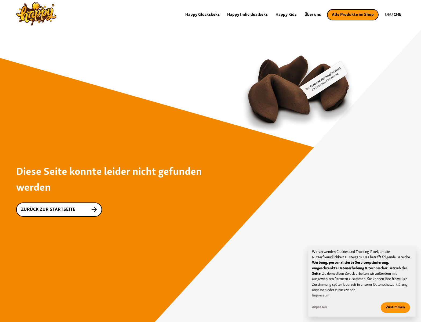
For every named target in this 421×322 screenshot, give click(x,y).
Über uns (312, 15)
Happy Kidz (286, 15)
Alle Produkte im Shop (353, 15)
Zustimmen (395, 307)
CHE (397, 15)
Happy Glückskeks (202, 15)
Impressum (320, 296)
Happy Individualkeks (247, 15)
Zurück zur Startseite (60, 209)
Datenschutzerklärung (390, 285)
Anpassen (319, 307)
